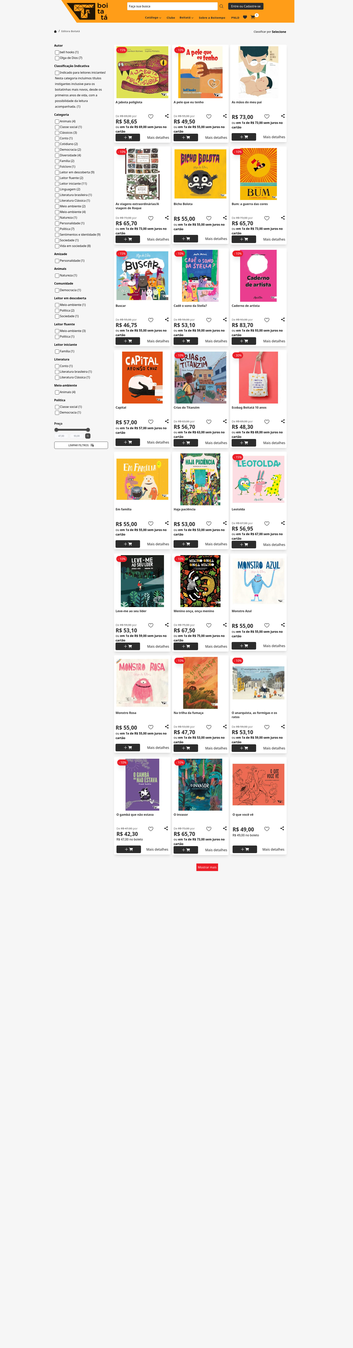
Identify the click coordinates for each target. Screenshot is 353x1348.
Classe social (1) (71, 127)
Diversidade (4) (70, 155)
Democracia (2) (70, 149)
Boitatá (185, 17)
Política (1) (67, 336)
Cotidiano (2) (69, 144)
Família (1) (67, 351)
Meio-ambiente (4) (73, 212)
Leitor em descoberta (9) (77, 172)
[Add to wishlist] (151, 116)
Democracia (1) (70, 290)
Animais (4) (68, 121)
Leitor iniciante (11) (73, 183)
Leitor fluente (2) (71, 178)
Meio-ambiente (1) (73, 305)
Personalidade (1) (72, 223)
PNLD (235, 17)
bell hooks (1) (69, 52)
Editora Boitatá (70, 31)
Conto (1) (66, 138)
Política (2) (67, 310)
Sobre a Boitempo (212, 17)
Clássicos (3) (68, 132)
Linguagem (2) (70, 189)
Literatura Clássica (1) (75, 200)
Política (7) (67, 229)
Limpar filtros (81, 445)
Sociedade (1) (69, 240)
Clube (171, 17)
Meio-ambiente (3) (73, 331)
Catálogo (151, 17)
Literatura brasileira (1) (76, 195)
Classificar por (262, 31)
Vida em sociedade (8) (75, 246)
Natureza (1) (68, 217)
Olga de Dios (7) (71, 58)
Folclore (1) (67, 166)
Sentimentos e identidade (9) (80, 234)
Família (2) (67, 161)
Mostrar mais (207, 867)
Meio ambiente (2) (73, 206)
